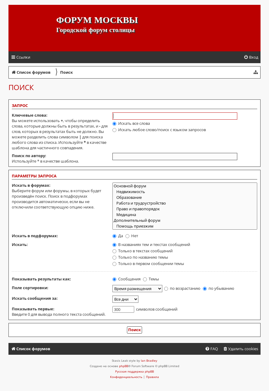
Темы (151, 279)
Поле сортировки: (30, 287)
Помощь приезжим (185, 226)
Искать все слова (131, 123)
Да (117, 235)
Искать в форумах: (31, 185)
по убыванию (218, 288)
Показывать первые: (33, 309)
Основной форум (185, 186)
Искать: (20, 244)
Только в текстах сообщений (142, 251)
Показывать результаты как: (41, 279)
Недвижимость (185, 192)
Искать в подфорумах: (35, 235)
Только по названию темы (140, 257)
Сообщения (126, 279)
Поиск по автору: (29, 155)
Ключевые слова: (29, 115)
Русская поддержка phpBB (134, 371)
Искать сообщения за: (35, 298)
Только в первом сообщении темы (148, 263)
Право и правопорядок (185, 209)
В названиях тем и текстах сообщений (151, 244)
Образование (185, 197)
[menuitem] (251, 57)
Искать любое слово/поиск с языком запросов (159, 129)
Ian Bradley (149, 360)
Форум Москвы (97, 20)
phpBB (123, 366)
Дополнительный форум (185, 220)
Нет (131, 235)
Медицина (185, 215)
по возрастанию (182, 288)
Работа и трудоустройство (185, 203)
